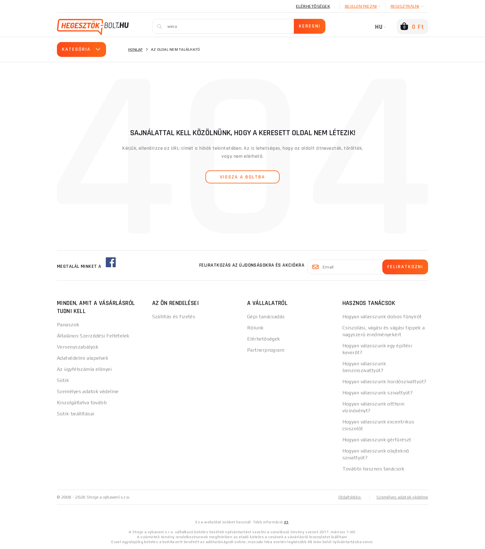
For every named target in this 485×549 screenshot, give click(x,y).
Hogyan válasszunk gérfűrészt (376, 440)
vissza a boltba (242, 177)
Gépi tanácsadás (266, 317)
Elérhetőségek (313, 6)
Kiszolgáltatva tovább (82, 402)
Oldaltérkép (346, 497)
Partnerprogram (265, 350)
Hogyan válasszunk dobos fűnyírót (382, 317)
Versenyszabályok (77, 347)
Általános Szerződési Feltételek (93, 336)
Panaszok (68, 325)
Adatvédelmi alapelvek (82, 358)
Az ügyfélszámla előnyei (84, 369)
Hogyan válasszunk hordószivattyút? (384, 381)
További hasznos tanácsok (373, 469)
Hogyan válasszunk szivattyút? (377, 393)
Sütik (63, 380)
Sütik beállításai (75, 414)
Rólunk (255, 328)
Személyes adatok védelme (88, 391)
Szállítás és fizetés (173, 317)
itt (286, 522)
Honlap (135, 49)
